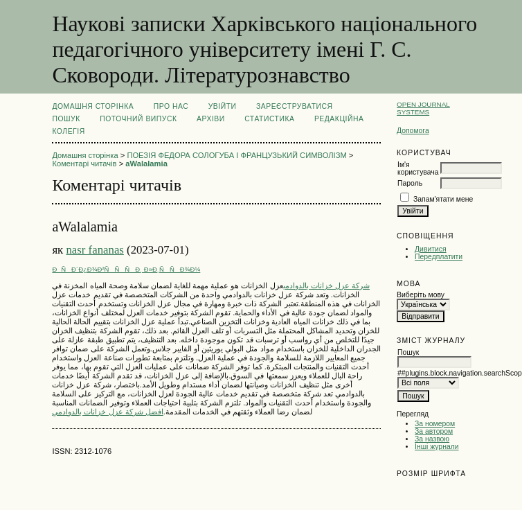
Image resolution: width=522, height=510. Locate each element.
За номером (435, 424)
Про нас (171, 106)
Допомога (413, 130)
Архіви (211, 119)
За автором (434, 431)
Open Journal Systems (423, 108)
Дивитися (431, 249)
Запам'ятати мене (443, 199)
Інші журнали (436, 446)
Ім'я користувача (417, 168)
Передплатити (438, 257)
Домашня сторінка (93, 106)
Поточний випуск (138, 119)
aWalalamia (146, 163)
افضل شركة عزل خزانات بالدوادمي (107, 411)
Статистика (269, 119)
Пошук (66, 119)
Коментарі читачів (84, 163)
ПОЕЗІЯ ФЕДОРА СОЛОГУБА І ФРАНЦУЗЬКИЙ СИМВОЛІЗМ (236, 155)
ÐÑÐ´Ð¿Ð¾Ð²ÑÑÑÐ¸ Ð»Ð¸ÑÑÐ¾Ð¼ (126, 269)
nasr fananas (94, 249)
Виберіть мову (420, 295)
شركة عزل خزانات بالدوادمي (326, 285)
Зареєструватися (294, 106)
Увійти (222, 106)
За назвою (432, 439)
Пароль (409, 183)
